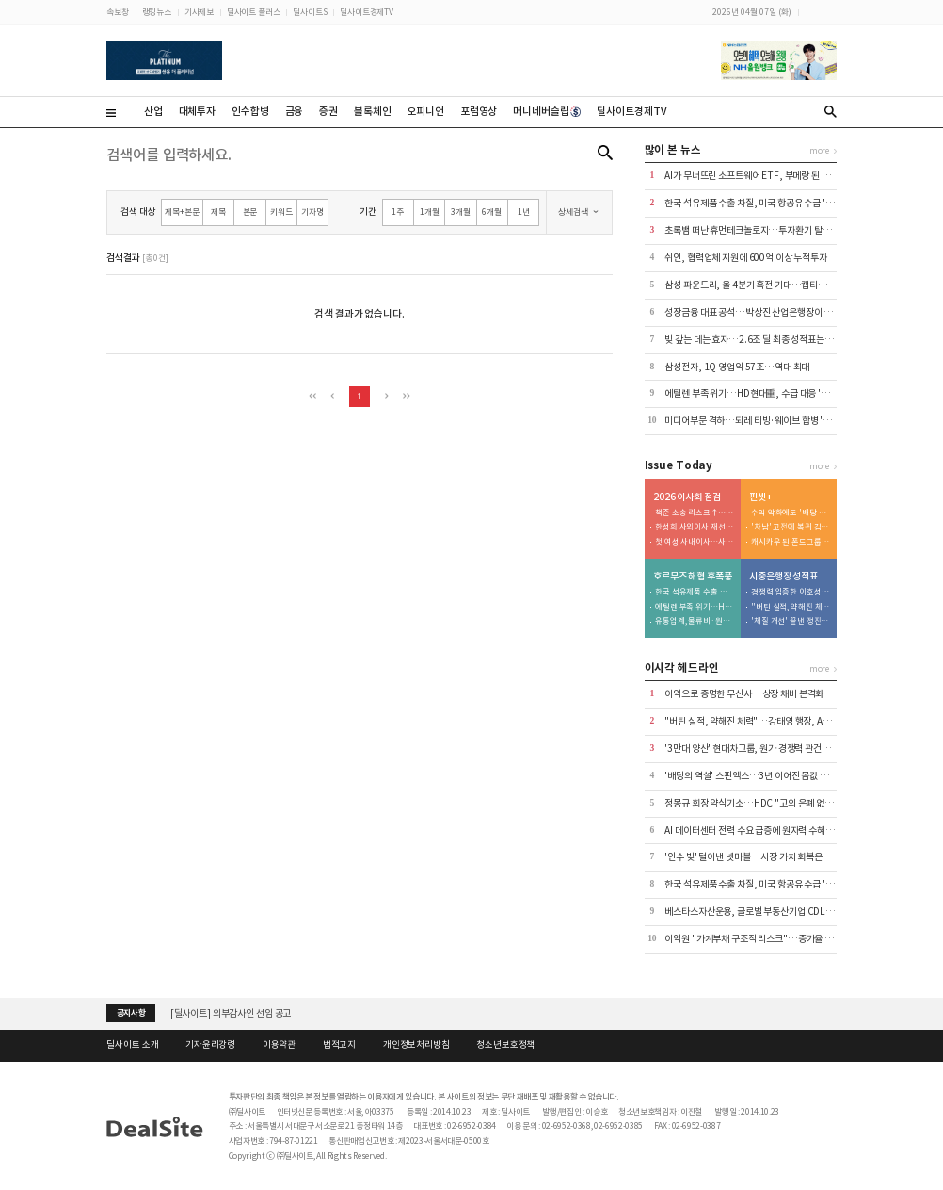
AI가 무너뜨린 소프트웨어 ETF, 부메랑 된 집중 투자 (760, 176)
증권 (328, 111)
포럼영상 (478, 111)
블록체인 (372, 111)
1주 (398, 211)
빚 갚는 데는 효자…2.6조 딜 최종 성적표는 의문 (753, 340)
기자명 (312, 211)
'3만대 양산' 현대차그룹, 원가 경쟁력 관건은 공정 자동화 (769, 748)
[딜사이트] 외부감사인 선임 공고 (231, 1013)
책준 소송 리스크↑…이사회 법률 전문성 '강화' (694, 513)
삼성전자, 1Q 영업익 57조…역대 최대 (736, 367)
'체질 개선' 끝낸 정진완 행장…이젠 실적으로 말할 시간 (790, 621)
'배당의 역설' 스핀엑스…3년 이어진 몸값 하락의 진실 (763, 776)
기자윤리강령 (210, 1045)
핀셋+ (760, 497)
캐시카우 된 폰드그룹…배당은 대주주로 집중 (790, 542)
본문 (250, 211)
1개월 (430, 211)
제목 (218, 211)
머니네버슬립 (547, 111)
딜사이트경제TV (366, 12)
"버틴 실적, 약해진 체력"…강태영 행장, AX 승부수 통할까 (790, 607)
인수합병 (250, 111)
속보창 (117, 12)
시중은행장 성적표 (783, 576)
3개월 (461, 211)
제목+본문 (182, 211)
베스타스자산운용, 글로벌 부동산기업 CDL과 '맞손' (760, 911)
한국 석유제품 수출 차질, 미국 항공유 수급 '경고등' (758, 203)
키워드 (281, 211)
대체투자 (197, 111)
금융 (294, 111)
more (819, 150)
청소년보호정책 (505, 1045)
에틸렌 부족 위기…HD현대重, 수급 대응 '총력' (751, 393)
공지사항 (131, 1013)
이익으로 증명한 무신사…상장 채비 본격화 (743, 694)
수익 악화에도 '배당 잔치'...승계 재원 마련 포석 (790, 513)
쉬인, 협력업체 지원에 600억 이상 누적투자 (745, 258)
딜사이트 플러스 (253, 12)
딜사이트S (310, 12)
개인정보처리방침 (416, 1045)
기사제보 (199, 12)
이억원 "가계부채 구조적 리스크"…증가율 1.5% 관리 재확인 (777, 939)
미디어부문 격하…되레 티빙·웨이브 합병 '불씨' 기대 (762, 421)
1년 (524, 211)
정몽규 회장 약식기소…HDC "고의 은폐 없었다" (754, 803)
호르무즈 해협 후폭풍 (692, 576)
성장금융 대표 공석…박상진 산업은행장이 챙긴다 (756, 312)
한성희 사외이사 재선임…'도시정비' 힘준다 (694, 527)
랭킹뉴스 (156, 12)
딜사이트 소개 (132, 1045)
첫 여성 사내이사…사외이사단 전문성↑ (694, 542)
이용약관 (279, 1045)
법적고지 (339, 1045)
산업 (153, 111)
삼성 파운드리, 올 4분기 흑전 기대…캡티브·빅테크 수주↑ (774, 285)
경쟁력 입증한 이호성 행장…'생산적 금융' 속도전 (790, 592)
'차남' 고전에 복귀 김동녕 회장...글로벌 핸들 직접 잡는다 (790, 527)
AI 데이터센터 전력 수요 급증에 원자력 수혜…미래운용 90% (776, 830)
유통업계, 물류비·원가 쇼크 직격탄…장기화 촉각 (694, 621)
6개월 (492, 211)
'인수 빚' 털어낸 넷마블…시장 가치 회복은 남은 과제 (761, 857)
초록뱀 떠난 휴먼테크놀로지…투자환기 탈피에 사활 (760, 230)
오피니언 (425, 111)
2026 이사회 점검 (687, 497)
